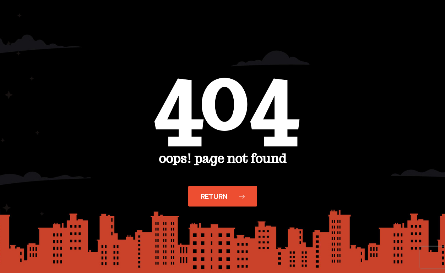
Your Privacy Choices (243, 264)
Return (223, 196)
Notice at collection (180, 264)
